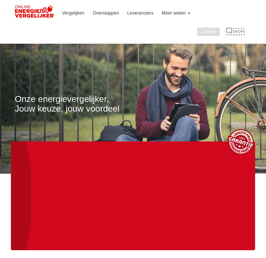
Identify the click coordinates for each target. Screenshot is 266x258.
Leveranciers (140, 13)
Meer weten (174, 13)
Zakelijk (208, 31)
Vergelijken (73, 13)
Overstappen (106, 13)
